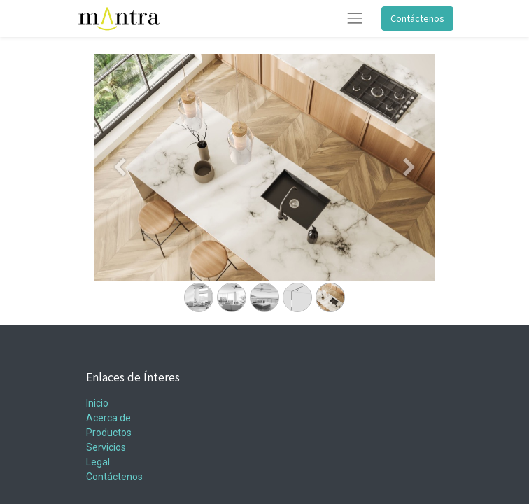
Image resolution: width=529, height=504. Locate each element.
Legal (98, 462)
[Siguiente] (409, 190)
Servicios (106, 447)
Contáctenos (417, 18)
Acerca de (108, 418)
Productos (109, 432)
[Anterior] (120, 190)
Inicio (97, 403)
